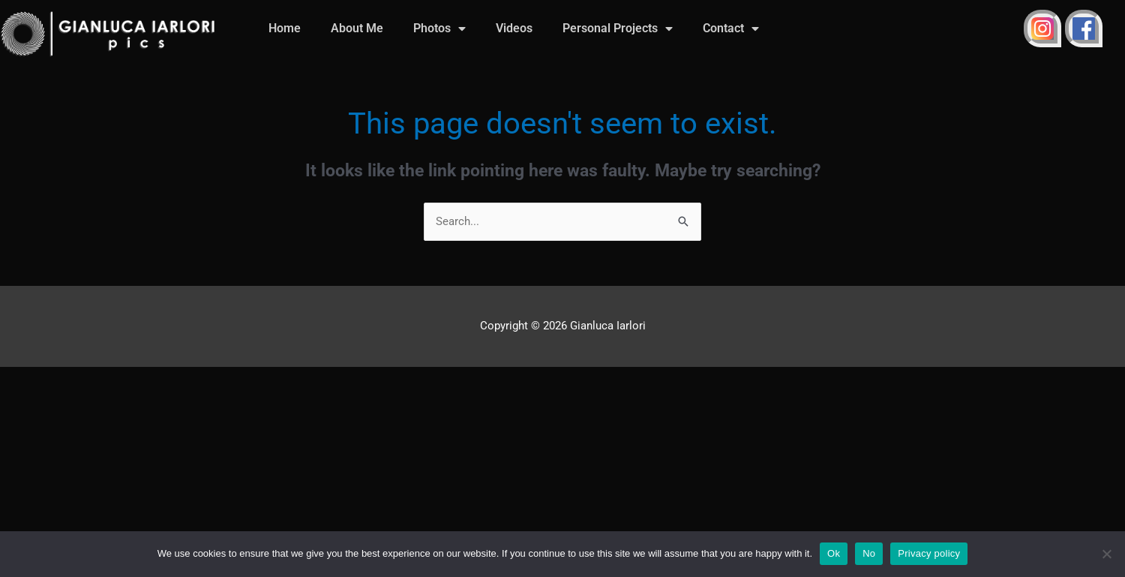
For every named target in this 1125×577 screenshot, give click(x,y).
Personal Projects (617, 28)
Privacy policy (929, 553)
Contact (731, 28)
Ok (833, 553)
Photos (439, 28)
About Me (357, 28)
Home (284, 28)
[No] (1106, 553)
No (868, 553)
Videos (514, 28)
